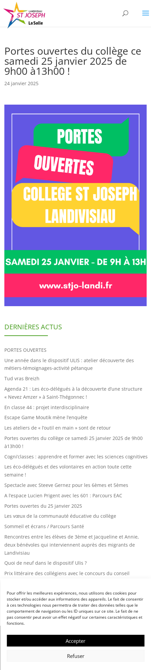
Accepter (75, 640)
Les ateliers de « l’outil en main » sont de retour (57, 428)
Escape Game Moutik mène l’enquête (45, 417)
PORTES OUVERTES (25, 350)
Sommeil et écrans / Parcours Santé (44, 526)
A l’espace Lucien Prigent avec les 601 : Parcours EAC (63, 495)
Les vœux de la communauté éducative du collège (60, 516)
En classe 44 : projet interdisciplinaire (46, 407)
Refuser (75, 656)
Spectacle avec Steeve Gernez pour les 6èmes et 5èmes (66, 485)
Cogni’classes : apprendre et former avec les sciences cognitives (76, 456)
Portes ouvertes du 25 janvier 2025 (43, 506)
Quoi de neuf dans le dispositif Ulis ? (45, 563)
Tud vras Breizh (22, 378)
